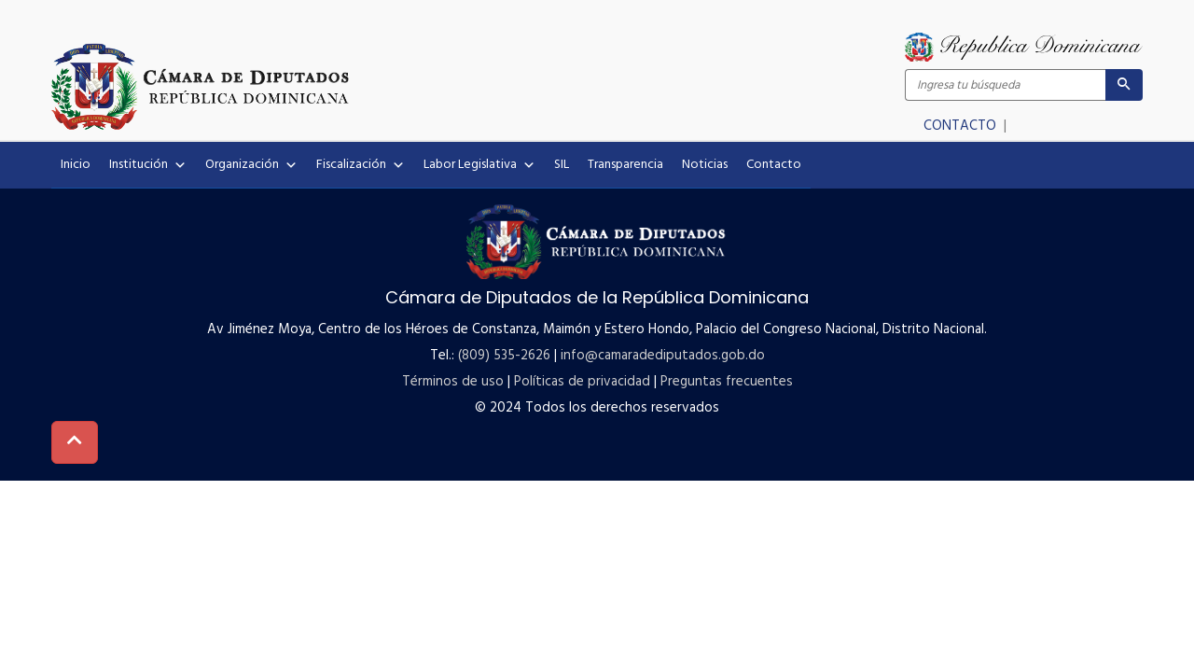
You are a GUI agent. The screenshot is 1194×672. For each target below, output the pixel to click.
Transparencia (625, 164)
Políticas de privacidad (582, 382)
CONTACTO (961, 126)
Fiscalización (360, 165)
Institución (148, 165)
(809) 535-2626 (504, 355)
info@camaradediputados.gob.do (663, 355)
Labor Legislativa (479, 165)
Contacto (773, 164)
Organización (251, 165)
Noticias (705, 164)
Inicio (75, 164)
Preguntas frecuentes (726, 382)
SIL (561, 164)
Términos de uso (453, 382)
